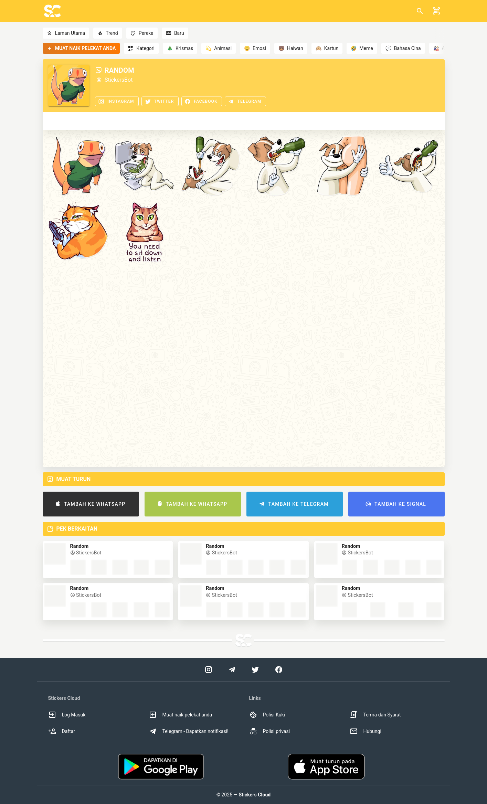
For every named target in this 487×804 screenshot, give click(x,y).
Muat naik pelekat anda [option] (180, 715)
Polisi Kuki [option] (267, 715)
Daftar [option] (61, 731)
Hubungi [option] (365, 731)
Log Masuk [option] (67, 715)
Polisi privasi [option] (269, 731)
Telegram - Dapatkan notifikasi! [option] (189, 731)
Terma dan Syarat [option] (375, 715)
